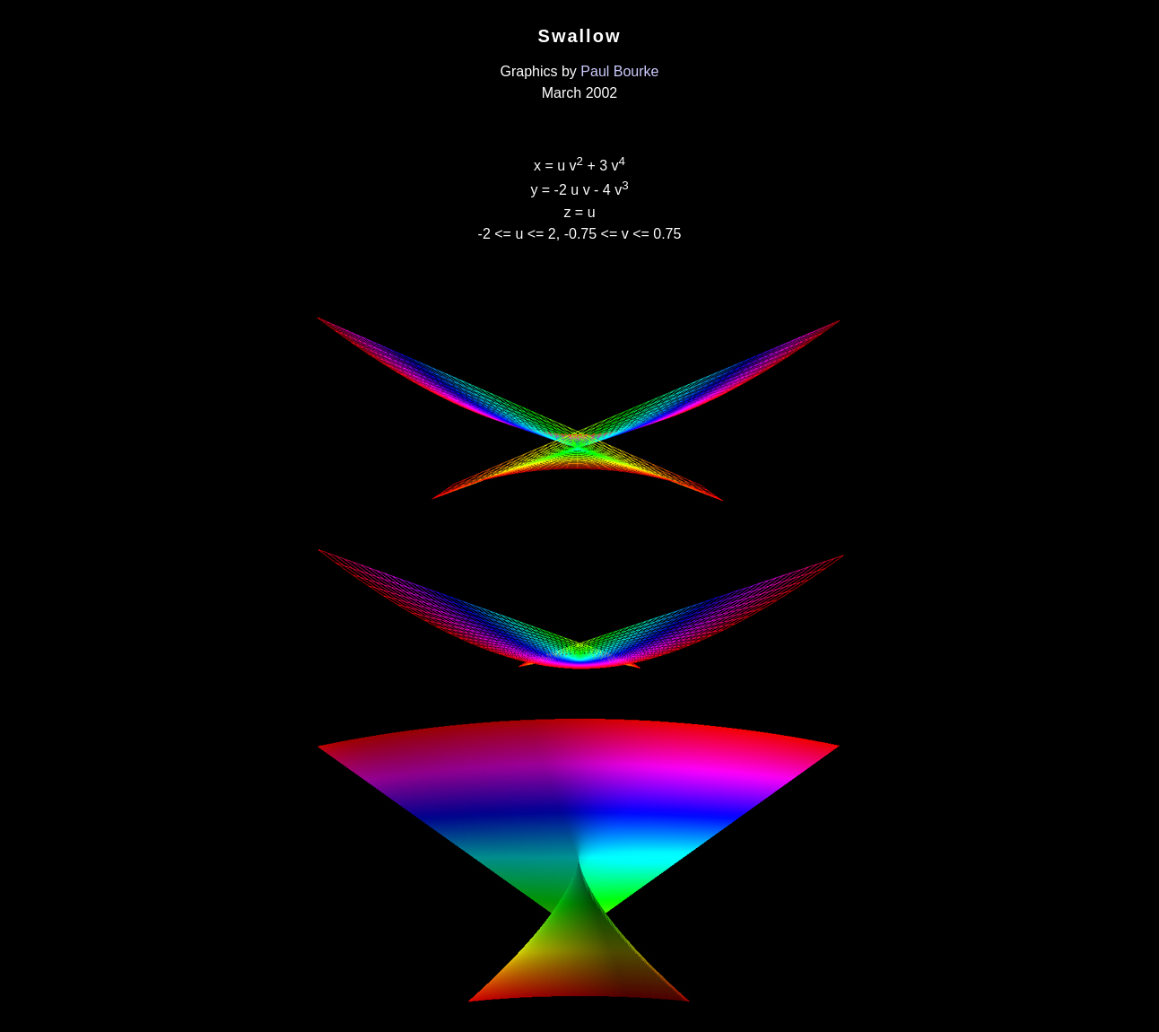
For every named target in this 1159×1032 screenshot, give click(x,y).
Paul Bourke (619, 71)
